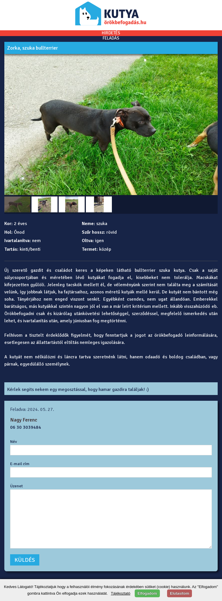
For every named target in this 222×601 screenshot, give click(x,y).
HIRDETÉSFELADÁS (111, 35)
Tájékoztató (120, 593)
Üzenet (16, 485)
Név (13, 441)
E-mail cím (19, 463)
